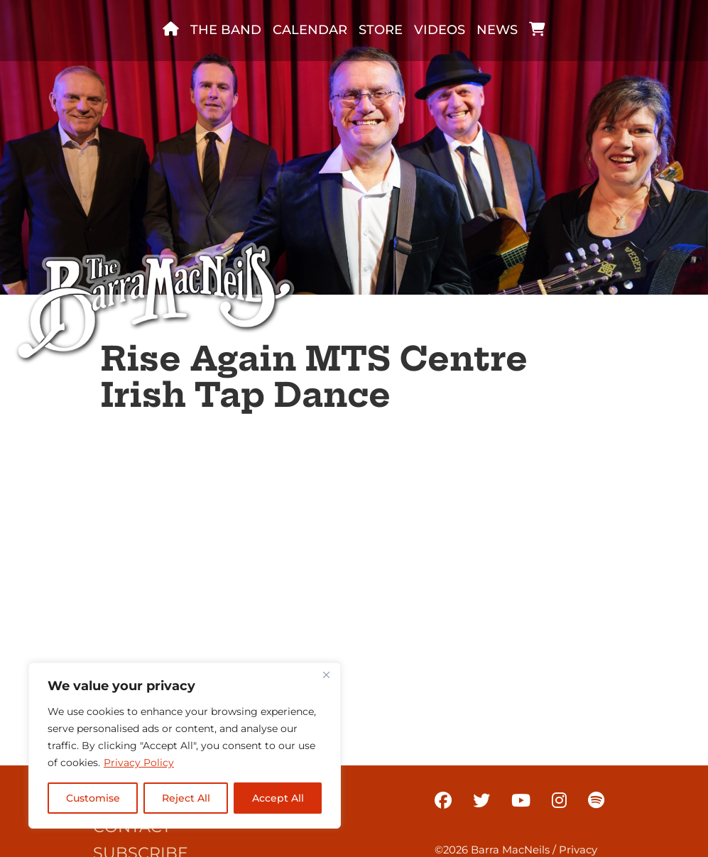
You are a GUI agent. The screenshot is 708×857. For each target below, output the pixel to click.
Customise (93, 798)
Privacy (578, 850)
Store (381, 30)
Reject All (186, 798)
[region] (184, 745)
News (497, 30)
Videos (439, 30)
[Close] (325, 674)
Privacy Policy (139, 762)
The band (225, 30)
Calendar (310, 30)
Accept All (278, 798)
